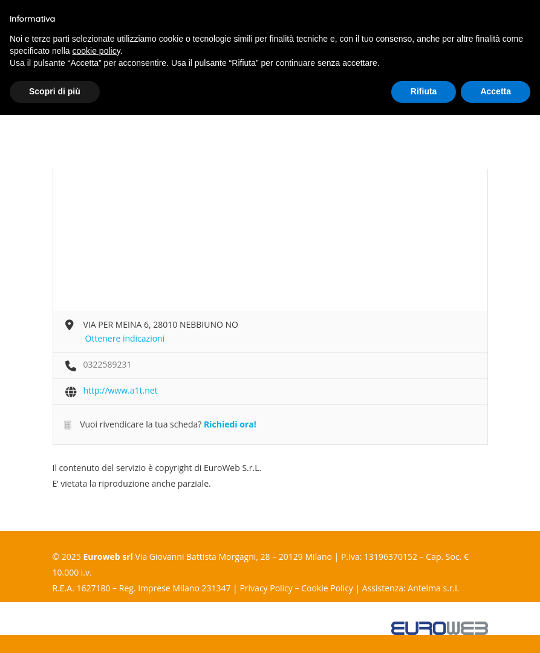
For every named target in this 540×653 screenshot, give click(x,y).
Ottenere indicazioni (125, 338)
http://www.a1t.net (120, 390)
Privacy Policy (265, 588)
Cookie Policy (327, 588)
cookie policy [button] (96, 51)
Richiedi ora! (230, 424)
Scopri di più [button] (54, 91)
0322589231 (107, 364)
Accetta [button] (495, 91)
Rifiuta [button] (424, 91)
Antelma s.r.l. (433, 588)
